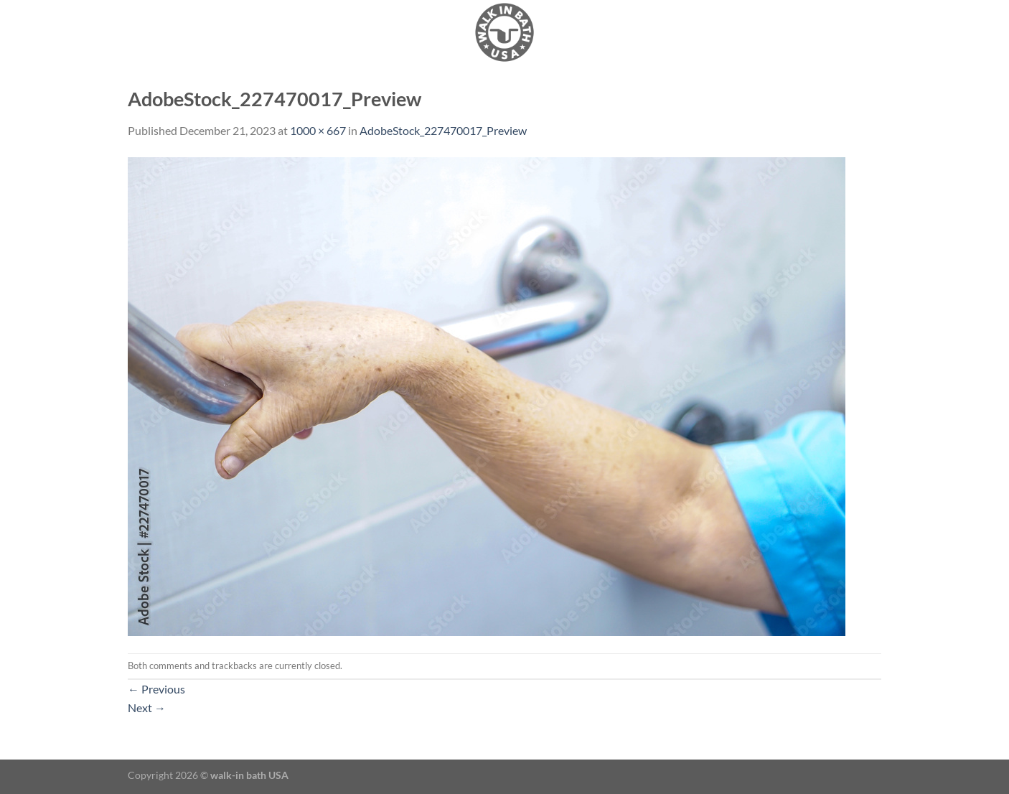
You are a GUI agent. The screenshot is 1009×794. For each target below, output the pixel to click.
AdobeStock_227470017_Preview (443, 130)
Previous (156, 689)
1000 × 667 (318, 130)
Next (147, 707)
